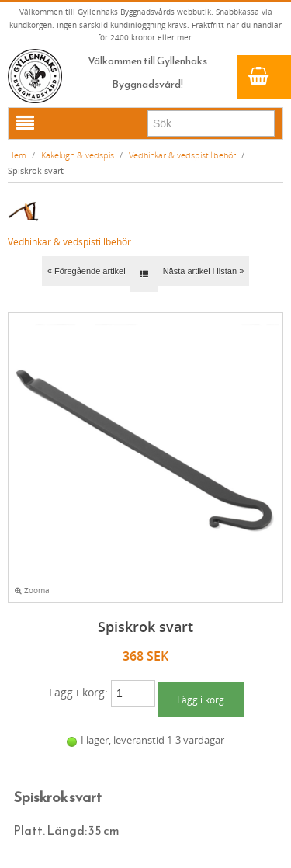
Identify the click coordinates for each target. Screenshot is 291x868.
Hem (17, 155)
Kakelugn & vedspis (77, 155)
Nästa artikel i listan (203, 271)
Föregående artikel (86, 271)
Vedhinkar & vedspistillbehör (182, 155)
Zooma (32, 590)
